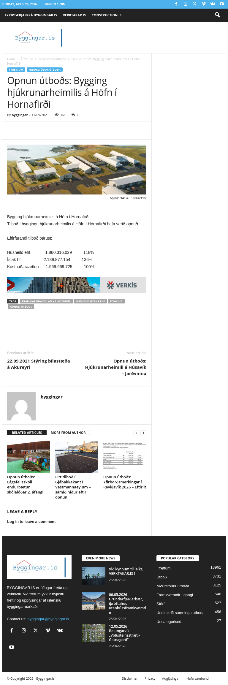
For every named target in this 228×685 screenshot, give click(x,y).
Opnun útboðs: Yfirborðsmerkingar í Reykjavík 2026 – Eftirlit (124, 482)
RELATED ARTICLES (27, 432)
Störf (160, 604)
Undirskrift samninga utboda (180, 612)
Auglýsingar (171, 678)
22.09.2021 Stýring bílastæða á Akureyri (38, 364)
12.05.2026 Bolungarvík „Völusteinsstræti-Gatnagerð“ (124, 633)
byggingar (20, 115)
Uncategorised (168, 621)
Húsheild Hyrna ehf (90, 301)
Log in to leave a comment (31, 521)
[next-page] (143, 433)
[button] (217, 15)
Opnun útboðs (21, 307)
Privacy (150, 678)
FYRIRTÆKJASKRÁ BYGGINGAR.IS (31, 15)
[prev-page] (136, 433)
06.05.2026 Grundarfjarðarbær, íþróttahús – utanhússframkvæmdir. (127, 603)
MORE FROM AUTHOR (68, 432)
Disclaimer (130, 678)
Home (11, 59)
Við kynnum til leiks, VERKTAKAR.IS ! (126, 571)
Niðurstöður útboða (52, 59)
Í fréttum (27, 59)
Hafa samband (197, 678)
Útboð (161, 577)
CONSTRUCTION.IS (106, 15)
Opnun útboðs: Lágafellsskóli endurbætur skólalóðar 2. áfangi (25, 484)
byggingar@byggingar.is (48, 619)
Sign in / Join (55, 4)
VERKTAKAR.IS (74, 15)
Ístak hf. (116, 301)
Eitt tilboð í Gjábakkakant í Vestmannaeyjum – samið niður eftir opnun (73, 487)
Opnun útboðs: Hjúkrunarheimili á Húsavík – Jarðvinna (116, 367)
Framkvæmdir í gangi (174, 595)
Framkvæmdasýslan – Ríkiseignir (46, 301)
